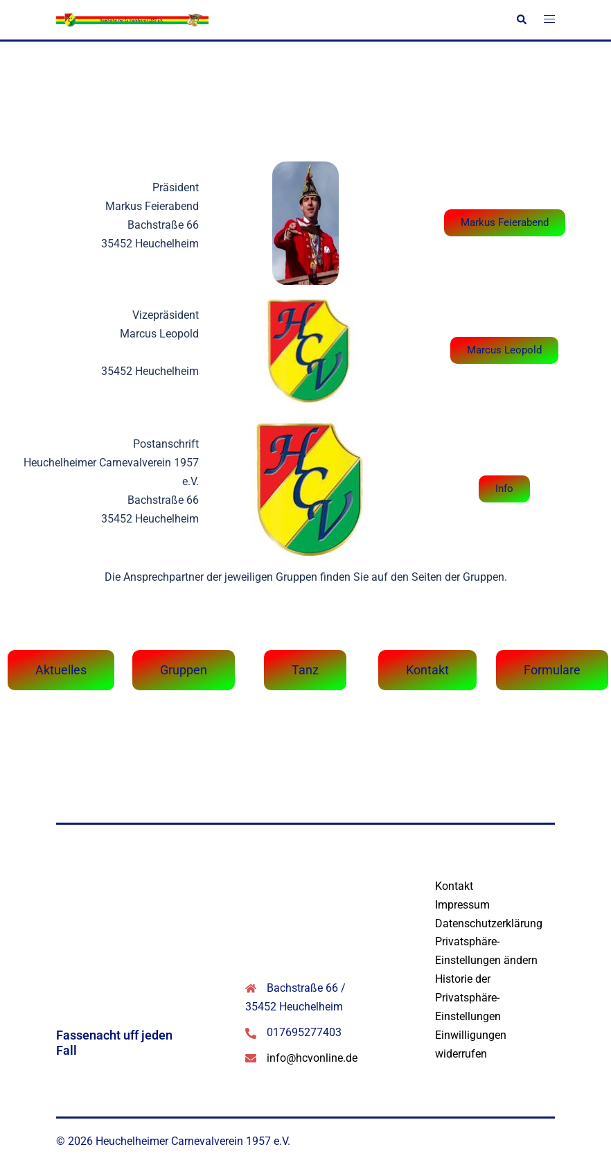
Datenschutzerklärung (488, 923)
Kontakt (454, 886)
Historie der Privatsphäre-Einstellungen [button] (468, 997)
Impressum (462, 904)
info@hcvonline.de (312, 1058)
